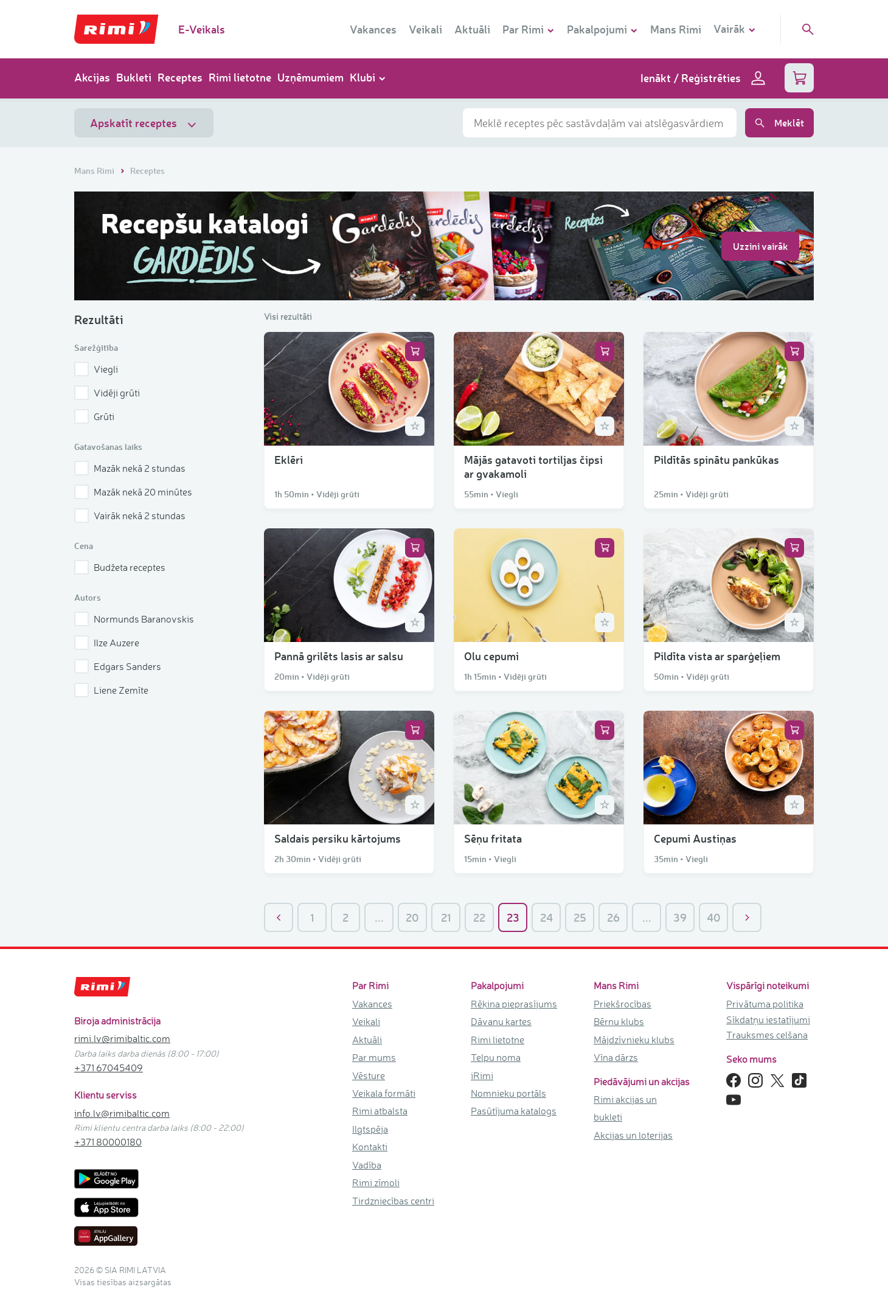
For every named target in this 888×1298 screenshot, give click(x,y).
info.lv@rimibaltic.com (122, 1113)
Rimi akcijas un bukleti (625, 1108)
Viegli (96, 369)
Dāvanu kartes (501, 1021)
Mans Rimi (675, 29)
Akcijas (92, 77)
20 (412, 917)
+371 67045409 (108, 1068)
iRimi (482, 1075)
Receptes (180, 77)
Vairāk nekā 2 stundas (130, 515)
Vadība (366, 1165)
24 (546, 917)
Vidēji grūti (107, 392)
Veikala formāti (383, 1093)
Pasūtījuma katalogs (514, 1111)
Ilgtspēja (370, 1129)
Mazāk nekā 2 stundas (130, 468)
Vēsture (368, 1075)
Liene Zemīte (111, 690)
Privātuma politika (764, 1004)
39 (680, 917)
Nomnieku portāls (508, 1093)
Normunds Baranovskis (134, 619)
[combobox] (600, 122)
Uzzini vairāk (760, 246)
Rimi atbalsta (380, 1111)
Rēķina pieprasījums (514, 1004)
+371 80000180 (108, 1142)
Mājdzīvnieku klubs (634, 1040)
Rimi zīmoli (376, 1182)
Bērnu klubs (619, 1021)
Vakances (373, 29)
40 (714, 917)
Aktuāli (472, 29)
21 (446, 917)
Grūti (94, 416)
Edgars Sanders (117, 666)
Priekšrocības (622, 1004)
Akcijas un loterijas (633, 1135)
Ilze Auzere (106, 642)
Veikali (425, 29)
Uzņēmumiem (310, 77)
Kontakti (369, 1147)
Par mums (374, 1057)
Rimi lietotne (240, 77)
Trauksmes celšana (767, 1035)
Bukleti (133, 77)
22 (479, 917)
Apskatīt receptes (144, 123)
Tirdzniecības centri (393, 1201)
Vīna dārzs (616, 1057)
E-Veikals (201, 29)
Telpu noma (496, 1057)
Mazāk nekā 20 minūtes (133, 492)
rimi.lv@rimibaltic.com (122, 1038)
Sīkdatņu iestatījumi (768, 1019)
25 (580, 917)
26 (613, 917)
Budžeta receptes (119, 567)
